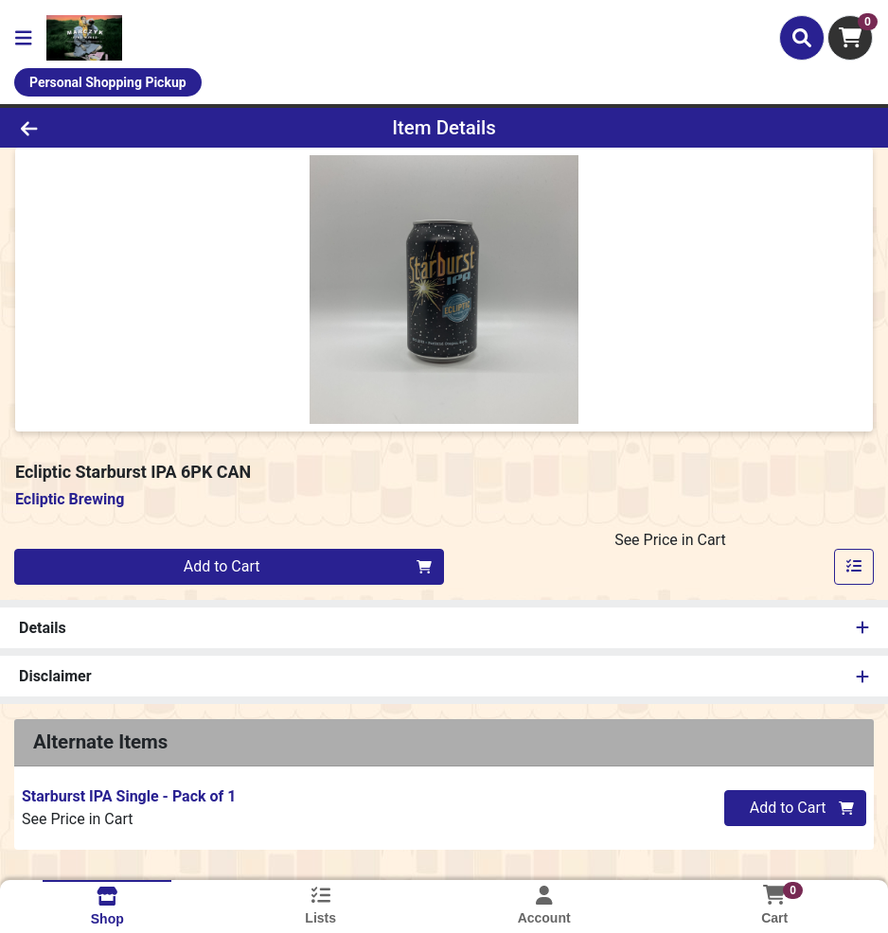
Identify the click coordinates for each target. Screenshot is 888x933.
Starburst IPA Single (129, 796)
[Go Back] (122, 127)
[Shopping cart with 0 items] (850, 38)
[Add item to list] (854, 567)
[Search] (801, 38)
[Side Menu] (23, 38)
